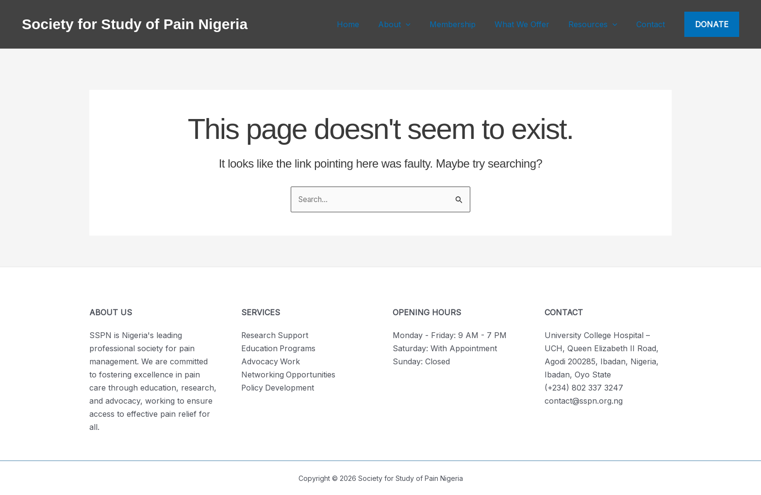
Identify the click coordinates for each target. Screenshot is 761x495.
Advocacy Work (270, 361)
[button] (711, 24)
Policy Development (278, 388)
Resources (598, 24)
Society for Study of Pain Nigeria (135, 24)
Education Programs (278, 348)
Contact (652, 24)
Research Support (275, 335)
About (410, 24)
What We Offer (530, 24)
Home (367, 24)
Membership (465, 24)
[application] (422, 24)
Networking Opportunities (288, 374)
